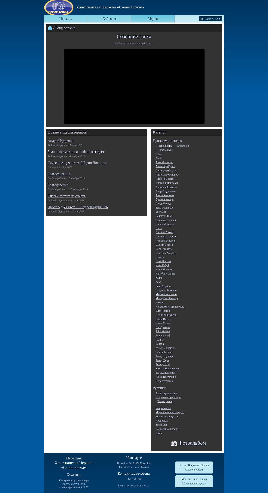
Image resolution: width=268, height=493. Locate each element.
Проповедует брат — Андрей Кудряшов (78, 207)
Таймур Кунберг (165, 356)
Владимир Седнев (166, 220)
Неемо (159, 302)
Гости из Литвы (164, 232)
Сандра (160, 343)
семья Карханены (165, 348)
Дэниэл (160, 257)
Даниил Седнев (164, 244)
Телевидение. (165, 401)
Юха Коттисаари (165, 381)
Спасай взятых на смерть (67, 196)
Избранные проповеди (168, 397)
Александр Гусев (165, 166)
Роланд (160, 339)
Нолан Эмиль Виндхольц (170, 306)
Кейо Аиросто (163, 286)
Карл (158, 282)
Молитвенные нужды (194, 478)
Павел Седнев (163, 323)
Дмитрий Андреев (166, 253)
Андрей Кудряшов (61, 141)
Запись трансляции (166, 393)
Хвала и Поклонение (167, 368)
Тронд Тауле (162, 360)
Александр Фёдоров (167, 174)
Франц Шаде (163, 364)
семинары (161, 424)
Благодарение (58, 185)
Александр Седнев (166, 170)
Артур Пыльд (163, 203)
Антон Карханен (165, 195)
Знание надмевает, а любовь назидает (76, 152)
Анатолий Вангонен (167, 183)
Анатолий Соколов (166, 187)
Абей (158, 158)
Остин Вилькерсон (166, 315)
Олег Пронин (163, 310)
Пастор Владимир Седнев (194, 465)
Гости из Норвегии (166, 236)
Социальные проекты (168, 429)
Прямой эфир (210, 18)
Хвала (159, 433)
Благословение (59, 174)
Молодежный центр (167, 298)
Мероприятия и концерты (170, 412)
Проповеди (162, 420)
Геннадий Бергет (165, 224)
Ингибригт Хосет (165, 273)
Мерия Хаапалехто (166, 294)
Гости (159, 228)
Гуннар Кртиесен (165, 240)
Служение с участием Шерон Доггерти (77, 163)
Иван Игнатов (163, 261)
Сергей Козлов (164, 352)
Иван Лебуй (162, 265)
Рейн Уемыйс (163, 331)
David (159, 154)
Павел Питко (163, 319)
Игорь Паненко (164, 269)
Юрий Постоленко (166, 376)
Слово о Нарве (194, 469)
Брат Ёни (161, 211)
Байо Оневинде (164, 207)
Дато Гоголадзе (164, 249)
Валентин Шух (164, 216)
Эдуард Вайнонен (165, 372)
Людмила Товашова (167, 290)
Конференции (163, 408)
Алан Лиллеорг (164, 162)
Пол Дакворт (163, 327)
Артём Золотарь (165, 199)
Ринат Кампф (163, 335)
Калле (159, 277)
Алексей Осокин (165, 178)
